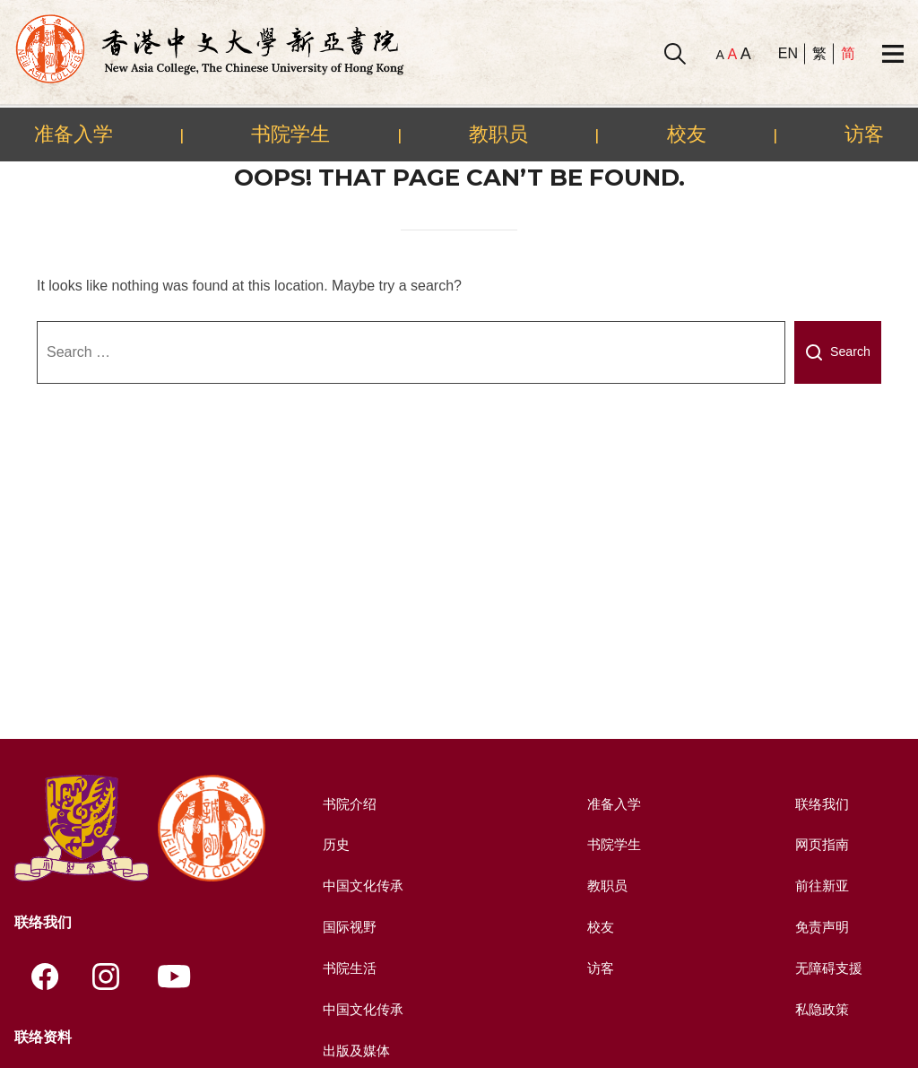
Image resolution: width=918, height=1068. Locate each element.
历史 (333, 844)
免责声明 (820, 925)
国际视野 (348, 925)
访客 (864, 133)
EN (788, 53)
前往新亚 (820, 885)
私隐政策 (820, 1007)
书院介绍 (348, 804)
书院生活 (348, 967)
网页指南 (820, 844)
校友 (686, 133)
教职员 (498, 133)
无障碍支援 (827, 967)
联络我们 (820, 804)
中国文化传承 (362, 885)
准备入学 (73, 133)
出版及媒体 (355, 1048)
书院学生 (290, 133)
